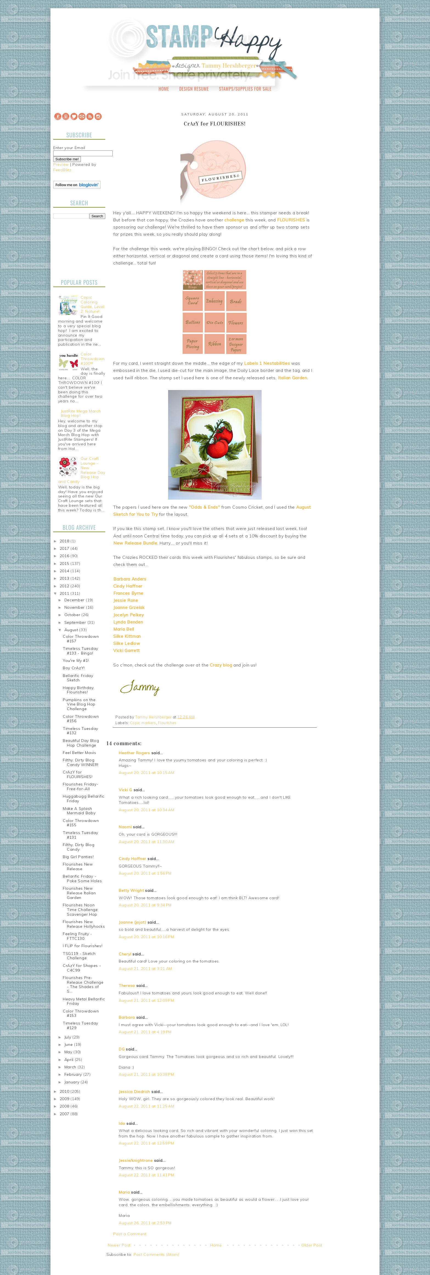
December (75, 599)
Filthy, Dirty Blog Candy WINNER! (80, 762)
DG (122, 1049)
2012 (65, 586)
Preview (61, 164)
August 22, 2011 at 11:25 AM (146, 1106)
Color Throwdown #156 (81, 719)
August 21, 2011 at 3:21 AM (145, 968)
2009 (65, 1098)
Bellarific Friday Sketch (78, 678)
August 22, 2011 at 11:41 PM (146, 1174)
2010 (65, 1091)
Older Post (311, 1245)
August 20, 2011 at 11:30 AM (146, 841)
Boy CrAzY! (74, 667)
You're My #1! (76, 660)
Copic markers (143, 723)
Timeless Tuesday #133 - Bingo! (80, 651)
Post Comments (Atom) (156, 1254)
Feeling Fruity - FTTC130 (77, 936)
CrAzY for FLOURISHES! (78, 774)
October (73, 614)
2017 (65, 548)
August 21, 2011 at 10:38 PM (146, 1074)
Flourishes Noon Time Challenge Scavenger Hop (80, 910)
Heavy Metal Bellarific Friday (84, 1001)
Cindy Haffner (132, 858)
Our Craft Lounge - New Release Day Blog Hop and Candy (81, 470)
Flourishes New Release (78, 866)
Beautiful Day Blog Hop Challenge (81, 743)
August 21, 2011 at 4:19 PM (145, 1031)
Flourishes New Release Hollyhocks (84, 924)
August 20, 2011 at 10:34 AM (146, 809)
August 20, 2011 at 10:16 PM (146, 936)
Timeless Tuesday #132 (80, 731)
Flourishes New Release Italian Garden (79, 893)
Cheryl (125, 954)
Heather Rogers (134, 752)
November (75, 607)
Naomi (125, 826)
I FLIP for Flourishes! (82, 945)
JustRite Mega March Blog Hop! (81, 413)
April (69, 1059)
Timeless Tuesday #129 (80, 1025)
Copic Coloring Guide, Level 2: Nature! (92, 304)
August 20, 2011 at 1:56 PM (145, 873)
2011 (65, 593)
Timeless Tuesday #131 (80, 835)
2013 (65, 578)
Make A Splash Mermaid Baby (79, 811)
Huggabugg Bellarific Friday (83, 798)
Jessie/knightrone (136, 1160)
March (71, 1067)
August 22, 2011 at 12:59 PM (146, 1143)
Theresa (127, 985)
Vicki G (125, 789)
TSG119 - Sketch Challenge (79, 956)
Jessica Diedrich (134, 1091)
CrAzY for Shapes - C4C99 (82, 968)
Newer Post (119, 1245)
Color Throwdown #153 (81, 1013)
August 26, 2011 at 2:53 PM (145, 1222)
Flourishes (167, 723)
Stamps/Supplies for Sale (245, 89)
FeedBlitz (62, 169)
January (72, 1082)
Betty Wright (131, 890)
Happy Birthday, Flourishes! (79, 690)
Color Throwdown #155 (81, 823)
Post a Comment (129, 1233)
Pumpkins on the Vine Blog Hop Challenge (79, 704)
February (73, 1074)
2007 (65, 1113)
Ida (122, 1123)
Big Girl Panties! (78, 856)
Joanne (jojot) (132, 922)
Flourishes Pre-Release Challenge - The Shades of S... (83, 984)
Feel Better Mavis (79, 752)
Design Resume (194, 89)
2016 (65, 555)
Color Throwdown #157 (81, 639)
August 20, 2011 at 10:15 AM (146, 772)
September (75, 622)
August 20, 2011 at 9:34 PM (145, 905)
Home (164, 89)
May (69, 1051)
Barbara (127, 1017)
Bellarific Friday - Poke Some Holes (82, 878)
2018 (65, 541)
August (72, 629)
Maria (124, 1192)
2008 (65, 1106)
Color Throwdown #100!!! (92, 359)
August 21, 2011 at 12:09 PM (146, 1000)
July (68, 1037)
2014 (65, 570)
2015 (65, 563)
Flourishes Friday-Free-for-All (80, 786)
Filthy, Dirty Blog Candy (79, 847)
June (69, 1044)
